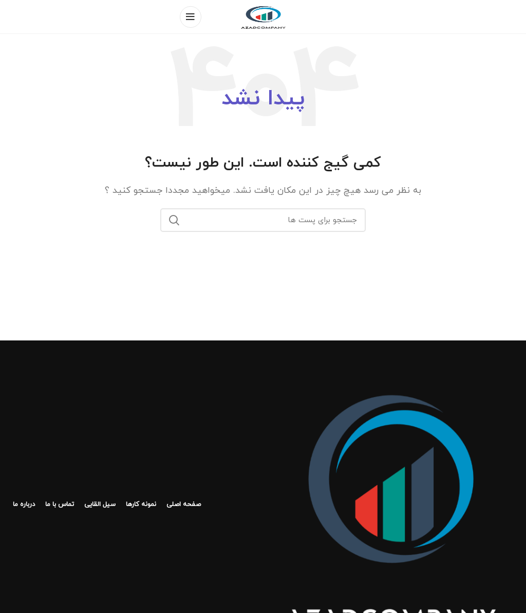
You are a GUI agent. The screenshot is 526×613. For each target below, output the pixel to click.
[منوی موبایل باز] (190, 17)
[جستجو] (263, 220)
